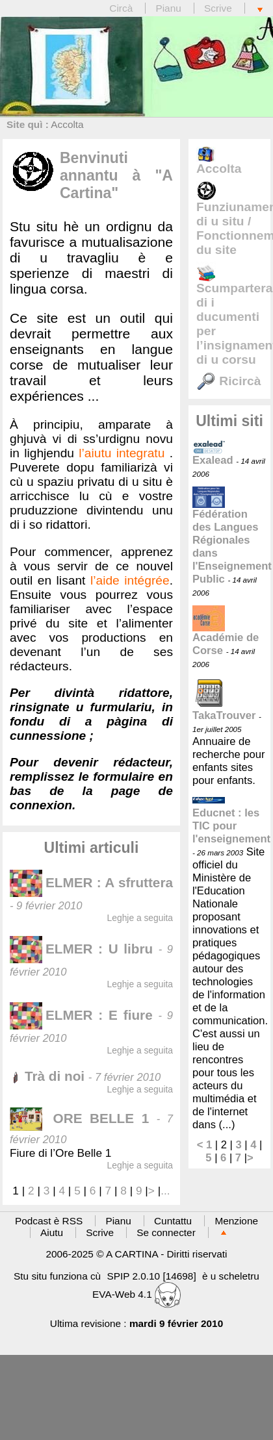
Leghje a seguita (140, 918)
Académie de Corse (225, 634)
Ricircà (228, 381)
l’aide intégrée (130, 580)
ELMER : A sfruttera (91, 882)
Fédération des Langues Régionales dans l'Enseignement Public (232, 537)
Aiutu (51, 1232)
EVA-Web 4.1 (136, 1294)
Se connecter (166, 1232)
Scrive (218, 8)
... (165, 1190)
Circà (122, 8)
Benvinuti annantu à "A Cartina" (116, 175)
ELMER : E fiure (81, 1014)
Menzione (236, 1220)
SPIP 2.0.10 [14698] (151, 1276)
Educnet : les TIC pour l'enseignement (231, 820)
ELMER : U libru (81, 948)
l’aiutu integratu (121, 453)
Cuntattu (173, 1220)
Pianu (168, 8)
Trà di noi (47, 1075)
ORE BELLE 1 (83, 1118)
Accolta (67, 124)
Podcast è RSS (49, 1220)
